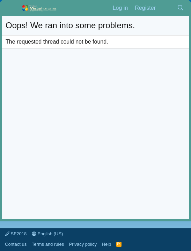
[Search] (180, 8)
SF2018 (16, 233)
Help (106, 244)
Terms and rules (48, 244)
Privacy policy (83, 244)
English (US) (47, 233)
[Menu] (11, 8)
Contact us (16, 244)
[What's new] (166, 8)
